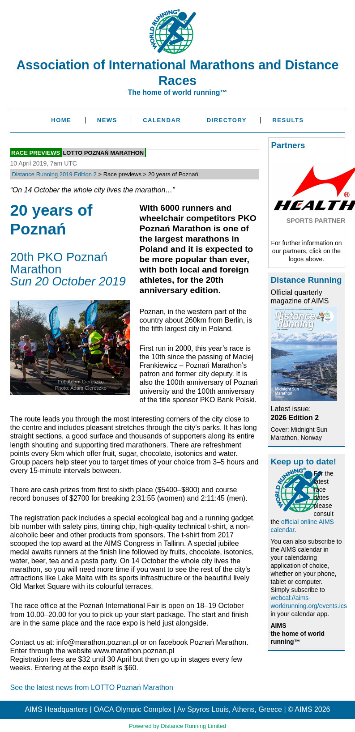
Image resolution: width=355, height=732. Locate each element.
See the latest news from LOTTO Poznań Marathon (91, 687)
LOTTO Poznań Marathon (103, 152)
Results (288, 120)
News (107, 120)
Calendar (162, 120)
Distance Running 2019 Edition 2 (54, 174)
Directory (227, 120)
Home (61, 120)
